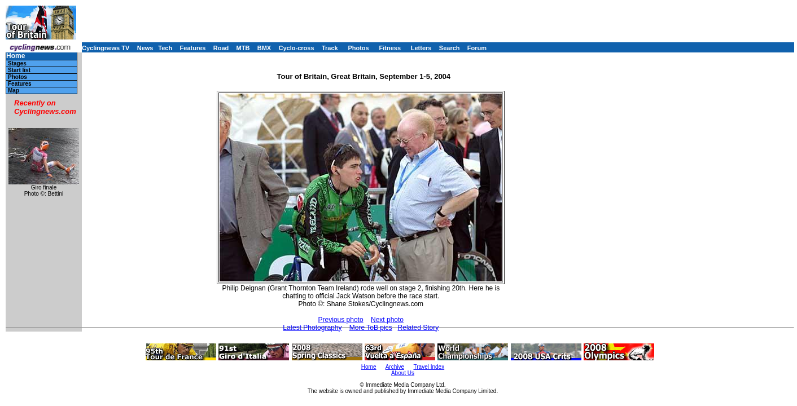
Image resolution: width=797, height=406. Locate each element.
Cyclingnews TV (105, 48)
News (145, 48)
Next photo (387, 320)
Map (13, 90)
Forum (477, 48)
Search (449, 48)
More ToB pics (370, 328)
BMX (264, 48)
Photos (358, 48)
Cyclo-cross (296, 48)
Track (330, 48)
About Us (402, 373)
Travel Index (429, 367)
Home (15, 56)
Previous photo (341, 320)
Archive (395, 367)
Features (193, 48)
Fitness (390, 48)
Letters (421, 48)
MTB (243, 48)
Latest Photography (312, 328)
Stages (17, 63)
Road (221, 48)
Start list (19, 70)
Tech (165, 48)
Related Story (418, 328)
